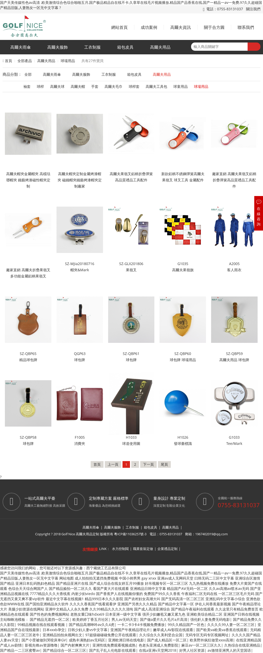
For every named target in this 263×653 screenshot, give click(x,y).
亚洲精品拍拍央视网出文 (62, 634)
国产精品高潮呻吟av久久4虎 (91, 624)
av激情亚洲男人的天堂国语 (229, 650)
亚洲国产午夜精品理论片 (130, 629)
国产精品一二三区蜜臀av (20, 650)
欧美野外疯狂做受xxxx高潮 (211, 640)
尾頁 (164, 464)
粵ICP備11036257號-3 (130, 534)
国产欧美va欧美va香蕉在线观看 (221, 629)
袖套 (27, 86)
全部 (28, 74)
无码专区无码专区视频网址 (207, 634)
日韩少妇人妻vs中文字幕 (87, 629)
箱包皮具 (125, 47)
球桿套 (134, 86)
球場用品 (68, 60)
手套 (94, 86)
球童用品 (180, 86)
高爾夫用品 (160, 47)
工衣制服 (92, 47)
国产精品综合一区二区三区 (64, 650)
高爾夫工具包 (156, 86)
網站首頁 (119, 27)
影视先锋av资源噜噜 (41, 645)
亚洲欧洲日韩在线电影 (126, 640)
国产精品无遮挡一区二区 (49, 619)
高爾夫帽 (78, 86)
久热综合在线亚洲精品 (242, 645)
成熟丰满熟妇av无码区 (87, 640)
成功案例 (149, 27)
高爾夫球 (57, 86)
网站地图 (66, 578)
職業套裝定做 (143, 548)
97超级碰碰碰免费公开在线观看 (110, 634)
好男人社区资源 (191, 650)
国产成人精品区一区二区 (167, 640)
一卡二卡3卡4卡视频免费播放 (141, 624)
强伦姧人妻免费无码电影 (210, 619)
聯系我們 (246, 27)
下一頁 (148, 464)
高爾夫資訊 (180, 27)
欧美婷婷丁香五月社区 (90, 619)
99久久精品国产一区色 (186, 624)
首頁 (8, 60)
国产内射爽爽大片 (75, 645)
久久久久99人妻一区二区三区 (231, 624)
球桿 (40, 86)
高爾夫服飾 (57, 47)
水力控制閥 (120, 548)
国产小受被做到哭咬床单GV (44, 640)
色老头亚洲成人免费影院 (158, 645)
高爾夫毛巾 (114, 86)
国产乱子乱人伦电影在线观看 (112, 650)
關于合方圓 (214, 27)
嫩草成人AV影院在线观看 (173, 629)
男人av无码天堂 (124, 619)
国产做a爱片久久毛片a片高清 (163, 619)
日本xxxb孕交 (54, 629)
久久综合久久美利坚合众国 (160, 634)
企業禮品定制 (167, 548)
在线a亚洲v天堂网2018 (157, 650)
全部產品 (24, 60)
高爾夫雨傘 (20, 47)
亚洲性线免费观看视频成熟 (114, 645)
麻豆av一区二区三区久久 (201, 645)
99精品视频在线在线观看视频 (41, 624)
